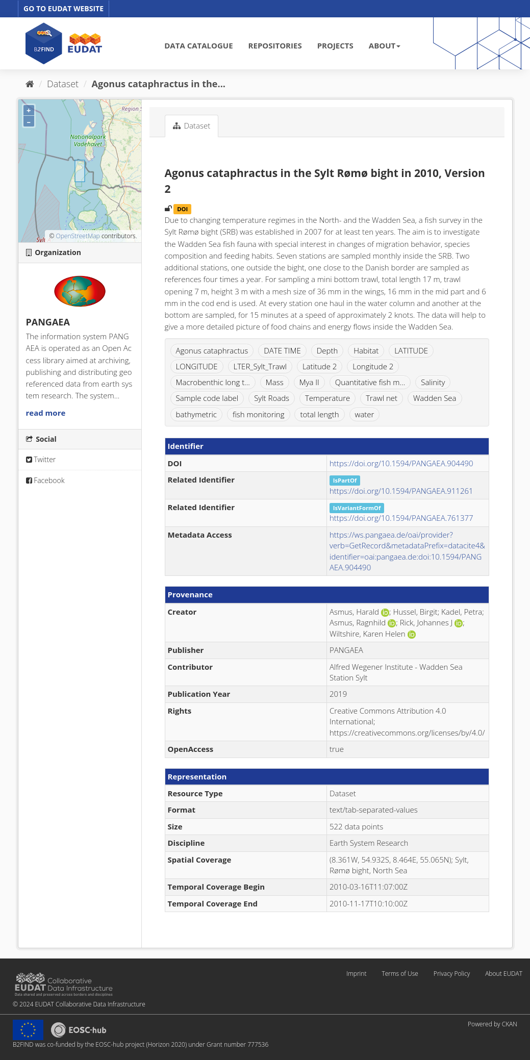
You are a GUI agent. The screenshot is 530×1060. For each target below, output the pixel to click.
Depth (327, 350)
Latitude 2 (319, 366)
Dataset (63, 84)
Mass (275, 382)
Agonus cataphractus (212, 350)
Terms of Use (400, 973)
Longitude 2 (372, 366)
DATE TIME (282, 350)
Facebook (45, 480)
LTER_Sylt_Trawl (260, 366)
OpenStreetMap (77, 236)
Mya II (309, 382)
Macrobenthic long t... (213, 382)
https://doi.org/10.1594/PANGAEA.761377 (401, 518)
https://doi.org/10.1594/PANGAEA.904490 (401, 463)
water (364, 414)
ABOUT (384, 45)
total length (319, 414)
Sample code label (207, 398)
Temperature (327, 398)
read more (46, 413)
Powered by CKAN (492, 1024)
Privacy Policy (452, 973)
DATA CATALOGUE (198, 45)
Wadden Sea (435, 398)
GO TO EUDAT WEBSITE (63, 8)
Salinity (433, 382)
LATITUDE (411, 350)
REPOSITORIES (275, 45)
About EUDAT (503, 973)
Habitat (366, 350)
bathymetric (196, 414)
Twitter (41, 459)
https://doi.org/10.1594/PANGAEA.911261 (401, 491)
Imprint (356, 973)
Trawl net (381, 398)
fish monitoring (259, 414)
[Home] (30, 84)
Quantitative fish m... (370, 382)
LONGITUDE (197, 366)
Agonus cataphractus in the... (158, 84)
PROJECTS (335, 45)
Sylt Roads (271, 398)
